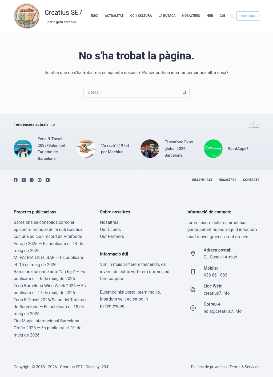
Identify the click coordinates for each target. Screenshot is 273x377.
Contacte (251, 180)
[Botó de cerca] (184, 92)
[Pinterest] (40, 180)
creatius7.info (217, 293)
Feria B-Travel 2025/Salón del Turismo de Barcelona (51, 148)
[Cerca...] (131, 92)
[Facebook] (16, 180)
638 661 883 (215, 275)
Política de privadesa (209, 367)
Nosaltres (191, 16)
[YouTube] (48, 180)
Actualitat (114, 16)
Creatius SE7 (63, 13)
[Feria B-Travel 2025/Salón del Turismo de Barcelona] (23, 148)
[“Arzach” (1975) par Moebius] (86, 148)
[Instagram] (32, 180)
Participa (248, 16)
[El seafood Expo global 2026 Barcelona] (149, 148)
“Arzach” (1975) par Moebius (115, 149)
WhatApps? (238, 148)
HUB (210, 16)
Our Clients (110, 229)
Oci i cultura (141, 16)
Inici (94, 16)
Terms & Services (244, 367)
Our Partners (112, 236)
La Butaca (167, 16)
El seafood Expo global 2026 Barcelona (178, 149)
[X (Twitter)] (24, 180)
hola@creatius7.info (223, 311)
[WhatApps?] (213, 148)
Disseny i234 (202, 180)
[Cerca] (232, 16)
